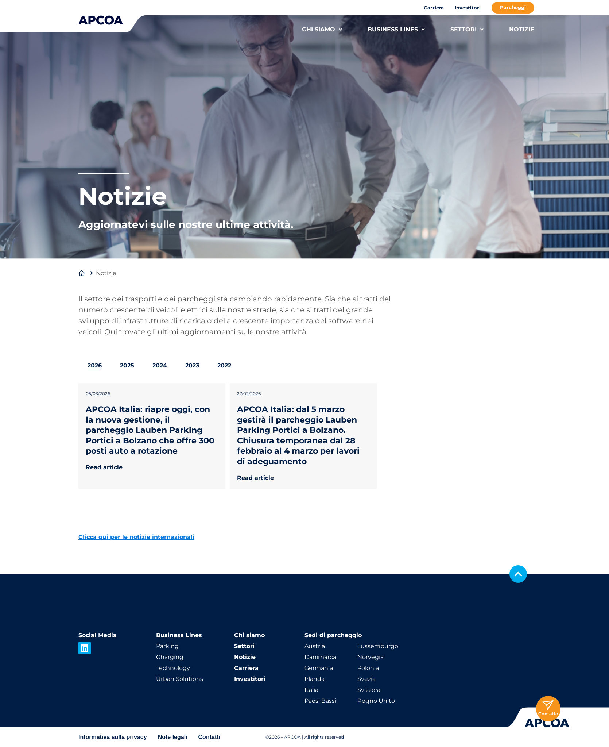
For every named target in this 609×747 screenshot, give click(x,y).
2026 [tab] (95, 365)
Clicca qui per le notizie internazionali (136, 537)
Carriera (434, 8)
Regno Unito (376, 700)
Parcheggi (513, 7)
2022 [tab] (224, 365)
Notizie (245, 657)
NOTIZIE (521, 29)
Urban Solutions (179, 678)
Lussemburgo (377, 646)
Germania (318, 668)
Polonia (368, 668)
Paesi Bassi (320, 700)
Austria (314, 646)
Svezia (366, 678)
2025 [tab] (127, 365)
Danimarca (320, 657)
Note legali (172, 737)
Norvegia (370, 657)
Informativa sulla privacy (112, 737)
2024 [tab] (159, 365)
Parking (167, 646)
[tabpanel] (304, 432)
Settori (244, 646)
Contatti (209, 737)
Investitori (468, 8)
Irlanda (314, 678)
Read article (104, 467)
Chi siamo (249, 635)
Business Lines (179, 635)
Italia (311, 689)
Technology (173, 668)
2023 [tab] (192, 365)
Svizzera (368, 689)
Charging (169, 657)
